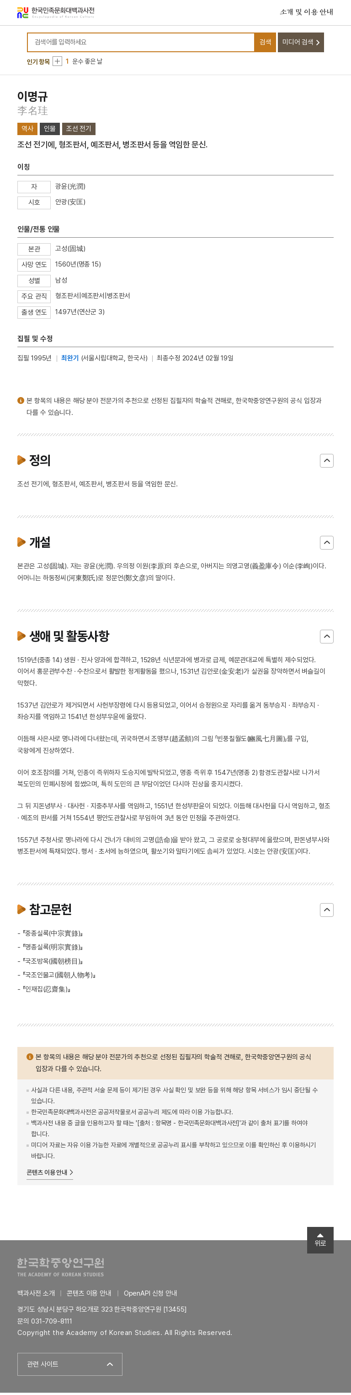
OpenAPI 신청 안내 (150, 1295)
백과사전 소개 (35, 1295)
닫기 (327, 463)
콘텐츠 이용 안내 (47, 1174)
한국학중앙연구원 (60, 1269)
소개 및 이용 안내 (307, 13)
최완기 (70, 360)
